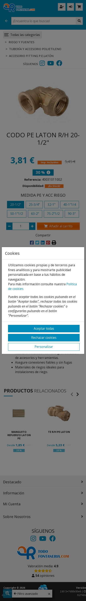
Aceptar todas (44, 328)
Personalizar (44, 346)
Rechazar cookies (43, 337)
